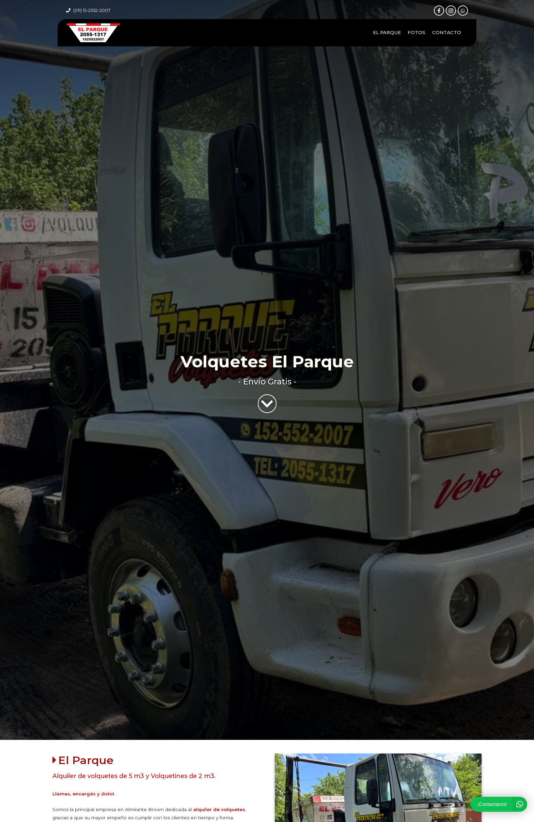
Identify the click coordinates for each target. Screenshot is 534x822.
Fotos (416, 32)
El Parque (387, 32)
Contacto (446, 32)
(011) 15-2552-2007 (91, 10)
